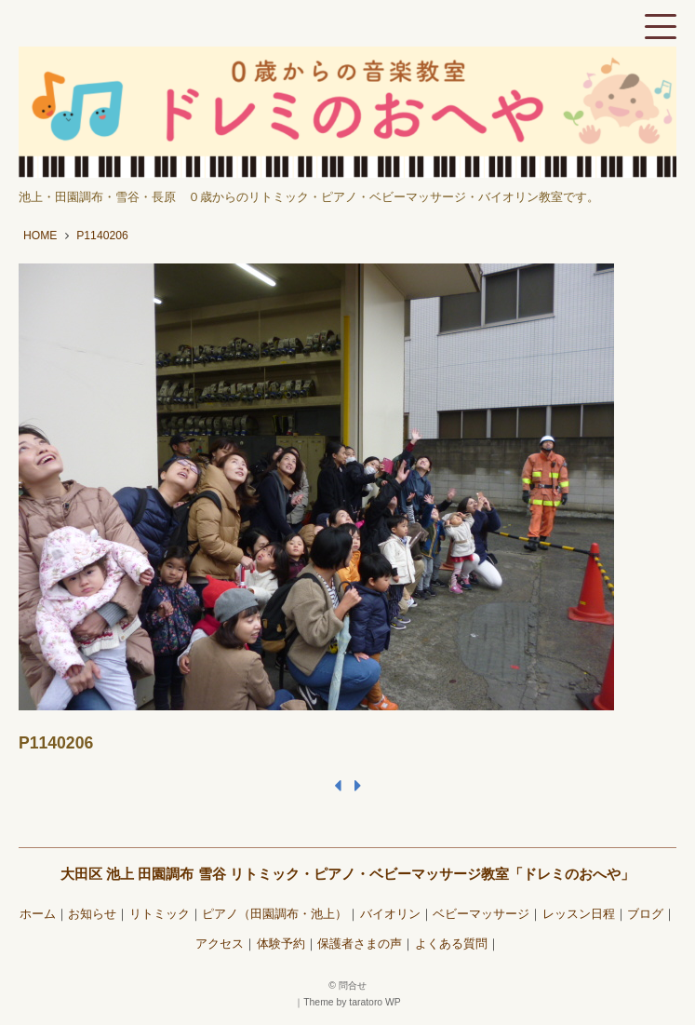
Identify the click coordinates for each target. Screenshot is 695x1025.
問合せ (353, 985)
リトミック (159, 914)
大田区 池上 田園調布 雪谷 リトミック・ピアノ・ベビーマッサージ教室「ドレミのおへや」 (347, 874)
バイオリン (390, 914)
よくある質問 (451, 944)
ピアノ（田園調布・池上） (274, 914)
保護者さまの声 (359, 944)
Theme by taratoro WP (352, 1002)
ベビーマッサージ (481, 914)
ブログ (645, 914)
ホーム (38, 914)
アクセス (219, 944)
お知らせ (92, 914)
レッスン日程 (578, 914)
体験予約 (281, 944)
